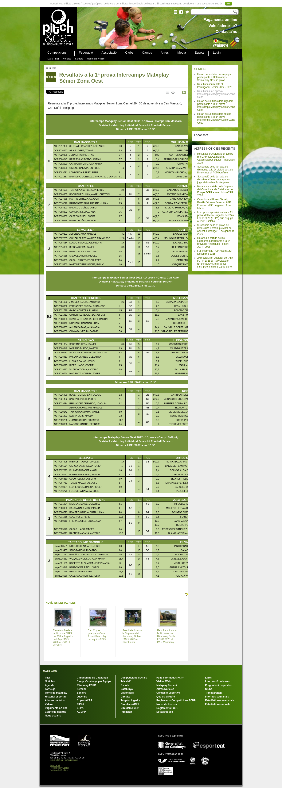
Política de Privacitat (59, 768)
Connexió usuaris (55, 711)
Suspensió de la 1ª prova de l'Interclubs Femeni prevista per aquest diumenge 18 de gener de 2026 (215, 229)
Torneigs (50, 689)
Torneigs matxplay (56, 692)
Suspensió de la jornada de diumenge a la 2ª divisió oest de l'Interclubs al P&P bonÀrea (215, 169)
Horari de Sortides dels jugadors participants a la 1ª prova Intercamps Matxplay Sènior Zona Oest (216, 105)
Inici (57, 58)
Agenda (49, 685)
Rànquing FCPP (86, 685)
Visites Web (163, 681)
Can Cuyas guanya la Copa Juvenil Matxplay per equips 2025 (97, 635)
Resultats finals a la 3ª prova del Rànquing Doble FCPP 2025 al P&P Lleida (132, 636)
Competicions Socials (134, 677)
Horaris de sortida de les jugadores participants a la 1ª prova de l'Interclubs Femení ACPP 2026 (213, 242)
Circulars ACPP (130, 704)
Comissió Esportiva (168, 692)
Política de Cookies (59, 770)
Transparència (213, 692)
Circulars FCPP (130, 708)
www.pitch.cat (71, 760)
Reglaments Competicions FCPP (176, 700)
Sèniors (79, 58)
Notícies (67, 58)
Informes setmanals (217, 696)
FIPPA (80, 704)
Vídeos (49, 704)
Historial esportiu (55, 696)
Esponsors (127, 692)
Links (208, 677)
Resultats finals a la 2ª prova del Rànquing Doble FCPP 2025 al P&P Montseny (166, 636)
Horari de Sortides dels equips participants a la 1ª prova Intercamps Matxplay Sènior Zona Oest (216, 118)
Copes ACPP (84, 700)
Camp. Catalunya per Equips (94, 681)
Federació (86, 52)
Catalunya (127, 689)
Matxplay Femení (166, 685)
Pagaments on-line (56, 708)
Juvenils (82, 696)
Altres (165, 52)
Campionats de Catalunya (92, 677)
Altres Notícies (165, 689)
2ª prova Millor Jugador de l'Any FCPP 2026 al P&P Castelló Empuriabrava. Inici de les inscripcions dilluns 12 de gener (215, 262)
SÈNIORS (200, 69)
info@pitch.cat (56, 760)
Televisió (126, 681)
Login (217, 52)
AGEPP (81, 711)
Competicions (57, 52)
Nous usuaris (53, 715)
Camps (147, 52)
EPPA (80, 708)
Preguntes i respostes (218, 685)
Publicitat (126, 711)
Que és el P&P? (165, 696)
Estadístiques (164, 711)
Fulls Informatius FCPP (170, 677)
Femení (81, 689)
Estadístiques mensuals (219, 700)
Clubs (129, 52)
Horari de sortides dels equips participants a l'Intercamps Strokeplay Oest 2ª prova (214, 77)
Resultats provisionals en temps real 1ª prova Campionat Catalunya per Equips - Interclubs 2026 (216, 158)
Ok (228, 3)
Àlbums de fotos (55, 700)
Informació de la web (217, 681)
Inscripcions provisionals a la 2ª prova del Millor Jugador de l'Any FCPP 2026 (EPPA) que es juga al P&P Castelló (215, 217)
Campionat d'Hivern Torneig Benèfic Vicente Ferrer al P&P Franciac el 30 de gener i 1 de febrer (214, 204)
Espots (199, 52)
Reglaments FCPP (167, 708)
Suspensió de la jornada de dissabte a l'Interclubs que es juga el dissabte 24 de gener (213, 179)
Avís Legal (55, 765)
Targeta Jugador (130, 700)
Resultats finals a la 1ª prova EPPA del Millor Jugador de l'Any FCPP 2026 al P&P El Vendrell (63, 638)
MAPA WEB (50, 671)
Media (181, 52)
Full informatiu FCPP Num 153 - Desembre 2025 (215, 252)
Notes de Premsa (166, 704)
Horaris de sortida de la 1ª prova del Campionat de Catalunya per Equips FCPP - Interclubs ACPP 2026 (215, 191)
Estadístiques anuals (217, 704)
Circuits (125, 696)
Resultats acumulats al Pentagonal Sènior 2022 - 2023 (214, 86)
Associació (109, 52)
